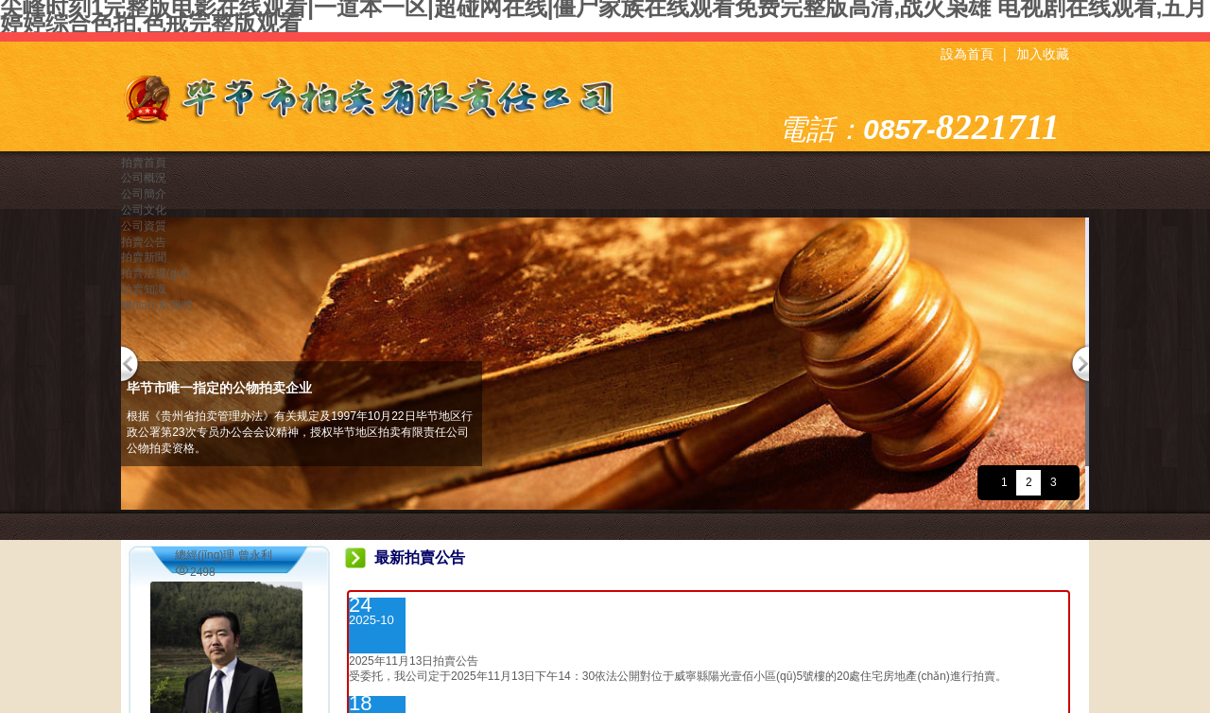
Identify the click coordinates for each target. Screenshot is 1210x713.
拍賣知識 (143, 289)
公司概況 (143, 177)
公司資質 (143, 226)
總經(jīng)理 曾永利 (223, 555)
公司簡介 (143, 193)
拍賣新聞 (143, 257)
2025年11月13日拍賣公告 (413, 661)
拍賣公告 (143, 242)
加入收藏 (1042, 54)
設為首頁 (967, 54)
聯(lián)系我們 (156, 305)
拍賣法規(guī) (155, 273)
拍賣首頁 (143, 162)
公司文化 (143, 210)
